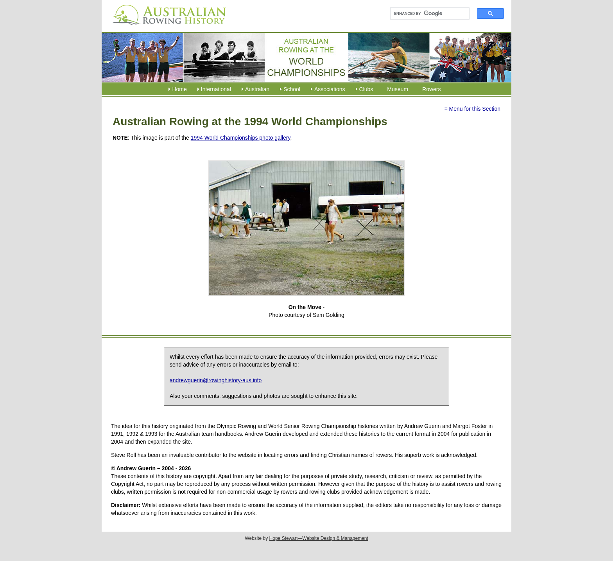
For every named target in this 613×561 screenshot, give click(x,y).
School (291, 89)
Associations (329, 89)
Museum (397, 89)
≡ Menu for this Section (472, 109)
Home (179, 89)
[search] (426, 13)
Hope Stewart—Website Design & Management (318, 538)
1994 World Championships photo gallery (240, 138)
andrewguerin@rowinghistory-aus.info (216, 380)
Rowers (431, 89)
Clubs (366, 89)
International (216, 89)
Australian (257, 89)
